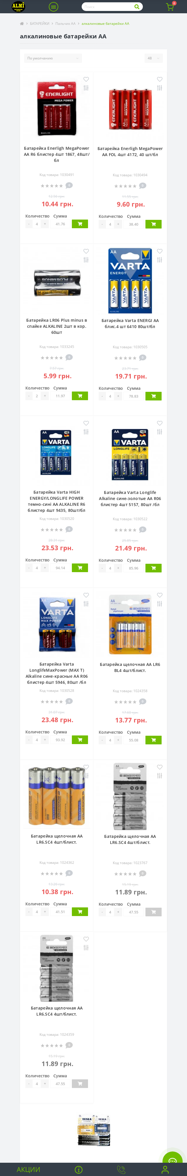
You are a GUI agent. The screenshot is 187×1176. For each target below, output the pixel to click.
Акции (28, 1169)
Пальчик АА (65, 23)
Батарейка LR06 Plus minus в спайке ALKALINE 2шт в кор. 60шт (56, 326)
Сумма (60, 216)
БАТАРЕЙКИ (39, 23)
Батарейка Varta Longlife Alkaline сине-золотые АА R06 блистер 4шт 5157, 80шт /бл (130, 498)
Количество (37, 216)
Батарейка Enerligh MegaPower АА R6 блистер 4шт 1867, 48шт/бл (56, 154)
